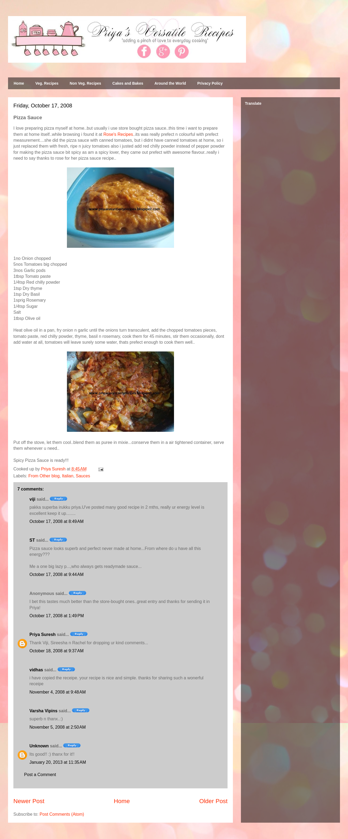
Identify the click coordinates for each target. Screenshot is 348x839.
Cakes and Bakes (127, 83)
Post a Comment (40, 774)
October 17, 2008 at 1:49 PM (56, 615)
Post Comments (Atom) (62, 814)
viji (32, 499)
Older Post (213, 801)
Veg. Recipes (46, 83)
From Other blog (43, 476)
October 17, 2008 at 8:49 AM (56, 521)
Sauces (83, 476)
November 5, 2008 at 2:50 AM (57, 727)
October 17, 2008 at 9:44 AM (56, 574)
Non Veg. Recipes (85, 83)
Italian (67, 476)
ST (32, 540)
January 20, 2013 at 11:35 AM (57, 762)
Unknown (39, 746)
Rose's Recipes (118, 134)
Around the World (170, 83)
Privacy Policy (210, 83)
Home (19, 83)
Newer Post (28, 801)
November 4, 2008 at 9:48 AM (57, 692)
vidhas (36, 670)
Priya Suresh (42, 634)
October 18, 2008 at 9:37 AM (56, 651)
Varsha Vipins (43, 711)
